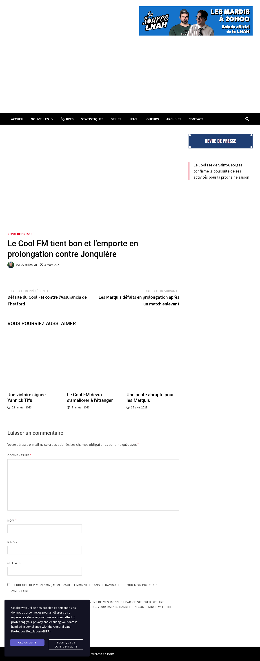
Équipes (67, 119)
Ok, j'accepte (27, 642)
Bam (110, 654)
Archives (173, 119)
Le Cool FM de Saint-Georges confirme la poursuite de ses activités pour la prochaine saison (221, 171)
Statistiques (92, 119)
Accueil (17, 119)
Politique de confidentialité (66, 644)
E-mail (13, 542)
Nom (12, 520)
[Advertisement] (130, 79)
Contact (196, 119)
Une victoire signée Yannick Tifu (26, 397)
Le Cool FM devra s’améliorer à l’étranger (90, 397)
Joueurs (151, 119)
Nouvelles (40, 119)
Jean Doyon (29, 265)
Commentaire (19, 455)
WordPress (94, 654)
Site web (14, 563)
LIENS (133, 119)
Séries (116, 119)
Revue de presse (19, 234)
